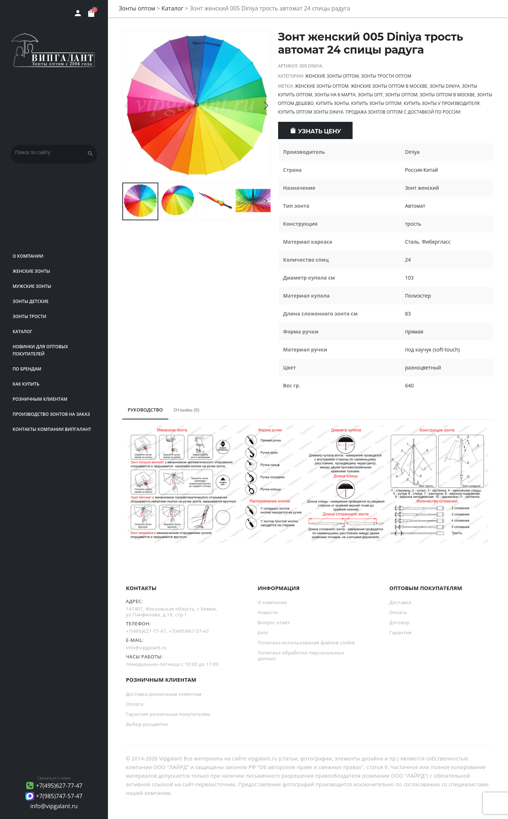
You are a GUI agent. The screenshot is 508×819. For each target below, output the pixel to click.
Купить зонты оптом (376, 103)
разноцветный (423, 367)
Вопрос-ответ (274, 622)
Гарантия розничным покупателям (168, 714)
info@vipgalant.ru (54, 806)
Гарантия (400, 632)
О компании (28, 256)
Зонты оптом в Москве (447, 95)
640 (409, 385)
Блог (263, 632)
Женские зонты (31, 271)
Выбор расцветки (147, 724)
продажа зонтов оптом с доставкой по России (403, 112)
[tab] (145, 410)
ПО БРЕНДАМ (27, 369)
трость (413, 223)
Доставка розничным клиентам (163, 694)
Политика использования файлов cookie (306, 642)
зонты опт (370, 95)
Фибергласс (436, 241)
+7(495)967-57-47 (189, 631)
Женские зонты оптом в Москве (389, 86)
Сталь (412, 241)
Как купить (26, 384)
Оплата (398, 612)
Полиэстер (418, 295)
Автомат (415, 205)
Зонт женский (422, 187)
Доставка (400, 602)
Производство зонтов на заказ (51, 414)
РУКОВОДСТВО (145, 409)
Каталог (22, 331)
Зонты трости (29, 316)
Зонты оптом (137, 8)
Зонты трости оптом (386, 76)
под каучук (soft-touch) (432, 349)
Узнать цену (319, 131)
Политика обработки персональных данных (301, 655)
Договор (399, 622)
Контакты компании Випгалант (52, 429)
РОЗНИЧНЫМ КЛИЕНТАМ (40, 399)
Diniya (412, 151)
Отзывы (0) (187, 409)
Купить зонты (332, 103)
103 (409, 277)
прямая (414, 331)
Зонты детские (31, 301)
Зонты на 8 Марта (334, 95)
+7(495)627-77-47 (59, 786)
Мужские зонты (32, 286)
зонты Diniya (445, 86)
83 (408, 313)
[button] (266, 106)
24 (408, 259)
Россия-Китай (421, 169)
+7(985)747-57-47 (59, 796)
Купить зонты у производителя (442, 103)
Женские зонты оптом (332, 76)
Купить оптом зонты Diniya (311, 112)
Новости (268, 612)
